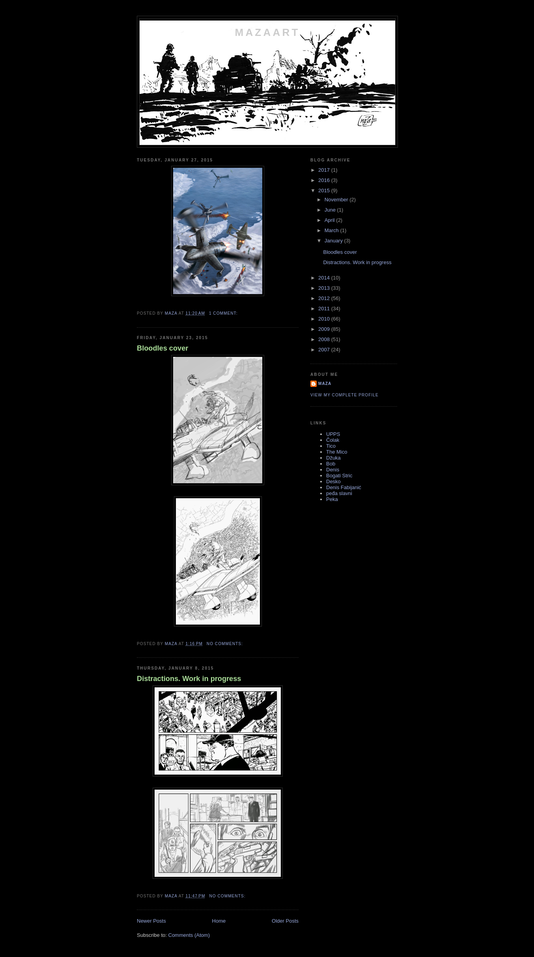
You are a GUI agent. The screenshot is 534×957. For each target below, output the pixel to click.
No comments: (226, 644)
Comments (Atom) (189, 935)
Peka (332, 499)
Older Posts (285, 921)
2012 (324, 298)
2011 (324, 308)
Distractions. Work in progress (189, 679)
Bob (330, 464)
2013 (324, 288)
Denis (332, 470)
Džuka (333, 458)
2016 (324, 180)
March (332, 230)
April (330, 220)
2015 (324, 190)
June (331, 210)
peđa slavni (339, 493)
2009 (324, 329)
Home (219, 921)
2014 (324, 278)
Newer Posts (151, 921)
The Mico (336, 452)
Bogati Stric (339, 475)
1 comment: (224, 313)
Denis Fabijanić (343, 487)
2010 (324, 319)
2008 (324, 339)
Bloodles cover (162, 348)
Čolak (332, 440)
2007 (324, 350)
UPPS (333, 434)
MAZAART (267, 32)
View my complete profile (344, 395)
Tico (331, 446)
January (334, 241)
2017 (324, 170)
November (337, 200)
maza (324, 383)
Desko (333, 481)
